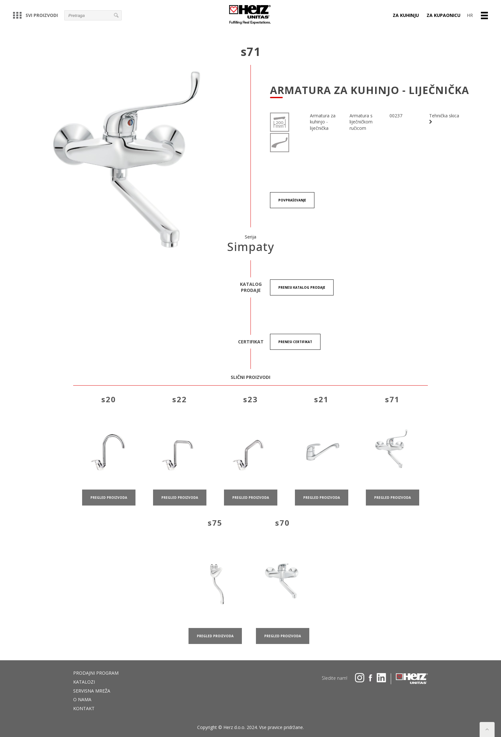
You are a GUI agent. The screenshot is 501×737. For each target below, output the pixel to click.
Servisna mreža (91, 691)
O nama (82, 699)
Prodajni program (96, 673)
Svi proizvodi (35, 15)
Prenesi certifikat (295, 342)
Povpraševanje (292, 200)
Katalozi (84, 682)
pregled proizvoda (108, 505)
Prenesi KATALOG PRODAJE (301, 287)
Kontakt (84, 708)
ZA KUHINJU (406, 15)
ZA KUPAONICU (443, 15)
